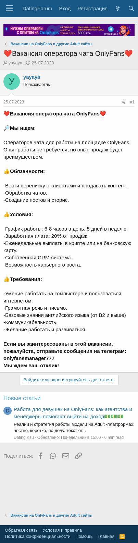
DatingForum (37, 8)
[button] (9, 8)
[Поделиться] (123, 102)
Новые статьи (21, 398)
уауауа (15, 62)
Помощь (83, 536)
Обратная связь (21, 530)
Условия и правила (62, 530)
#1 (132, 102)
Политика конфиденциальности (38, 536)
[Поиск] (131, 8)
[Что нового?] (117, 8)
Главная (106, 536)
